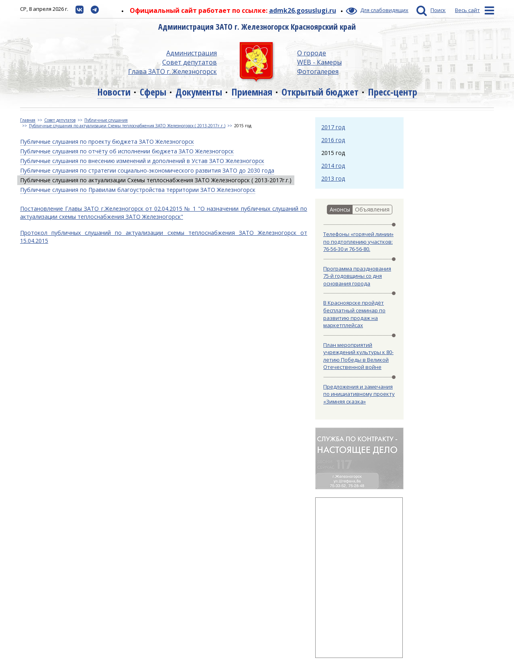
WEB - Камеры (319, 62)
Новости (114, 91)
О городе (311, 53)
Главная (27, 120)
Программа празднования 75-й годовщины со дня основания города (357, 276)
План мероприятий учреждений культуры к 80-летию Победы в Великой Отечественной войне (358, 356)
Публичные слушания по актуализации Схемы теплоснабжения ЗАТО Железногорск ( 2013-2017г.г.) (127, 125)
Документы (198, 91)
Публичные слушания (106, 120)
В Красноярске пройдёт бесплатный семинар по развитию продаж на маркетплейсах (354, 314)
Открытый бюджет (320, 91)
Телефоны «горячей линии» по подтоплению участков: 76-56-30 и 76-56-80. (358, 241)
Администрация (191, 53)
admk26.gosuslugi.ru (302, 10)
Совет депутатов (189, 62)
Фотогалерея (318, 71)
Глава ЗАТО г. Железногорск (172, 71)
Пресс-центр (392, 91)
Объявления (372, 209)
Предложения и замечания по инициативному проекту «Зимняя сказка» (359, 394)
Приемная (251, 91)
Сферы (153, 91)
